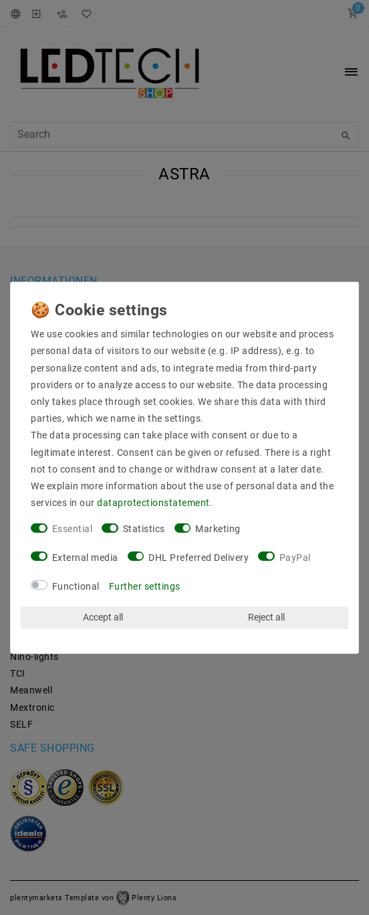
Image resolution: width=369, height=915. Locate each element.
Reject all (266, 617)
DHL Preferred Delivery (198, 557)
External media (85, 557)
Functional (76, 585)
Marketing (218, 528)
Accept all (103, 617)
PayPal (295, 557)
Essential (72, 528)
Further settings (144, 585)
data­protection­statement (153, 502)
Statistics (144, 528)
